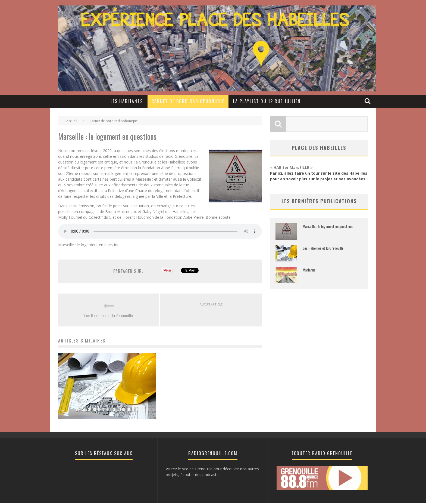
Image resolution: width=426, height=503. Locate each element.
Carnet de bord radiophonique (188, 101)
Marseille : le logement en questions (328, 226)
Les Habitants (127, 101)
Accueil (71, 121)
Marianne (309, 270)
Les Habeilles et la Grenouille (108, 315)
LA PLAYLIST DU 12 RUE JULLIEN (267, 101)
